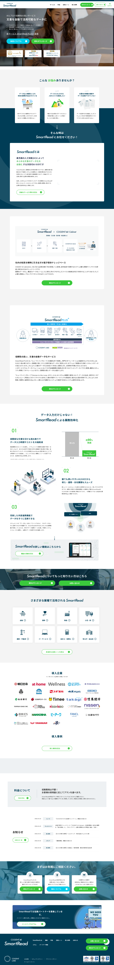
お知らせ (35, 945)
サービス (52, 5)
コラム (42, 945)
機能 (46, 940)
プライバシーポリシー (51, 959)
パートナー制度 (51, 945)
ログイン (110, 6)
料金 (59, 5)
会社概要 (26, 959)
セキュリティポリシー (37, 959)
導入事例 (74, 5)
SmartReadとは (37, 940)
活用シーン (66, 5)
